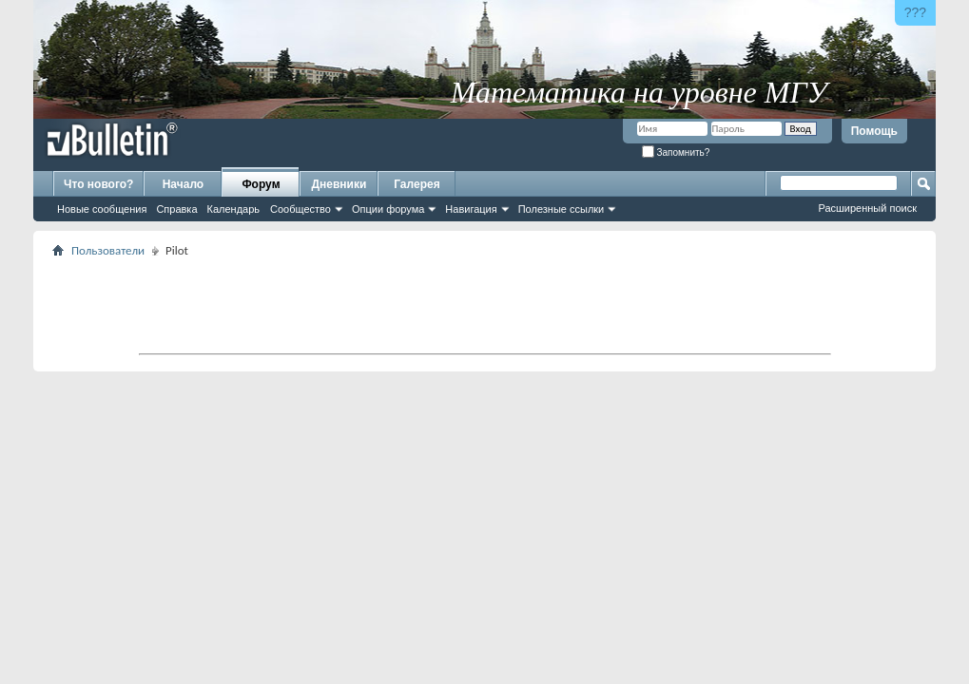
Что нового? (98, 184)
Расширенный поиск (867, 208)
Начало (183, 184)
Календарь (234, 209)
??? (915, 12)
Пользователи (108, 250)
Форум (261, 184)
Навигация (470, 209)
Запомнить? (676, 152)
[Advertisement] (485, 305)
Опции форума (388, 209)
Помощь (874, 131)
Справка (176, 209)
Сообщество (300, 209)
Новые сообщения (101, 209)
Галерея (416, 184)
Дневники (339, 184)
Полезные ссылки (561, 209)
